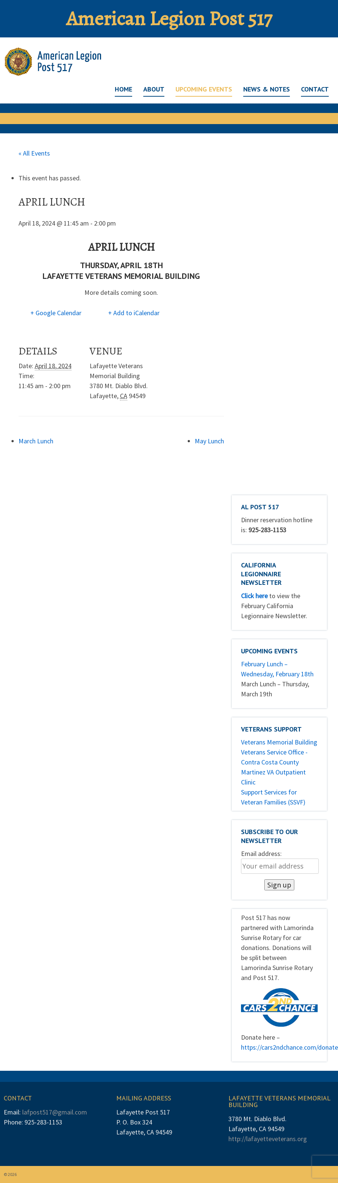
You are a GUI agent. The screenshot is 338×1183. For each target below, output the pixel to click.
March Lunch (36, 441)
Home (123, 89)
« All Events (34, 153)
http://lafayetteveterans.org (267, 1138)
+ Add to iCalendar (134, 313)
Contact (315, 89)
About (153, 89)
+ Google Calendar (55, 313)
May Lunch (209, 441)
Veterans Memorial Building (279, 742)
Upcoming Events (203, 89)
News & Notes (266, 89)
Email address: (261, 853)
